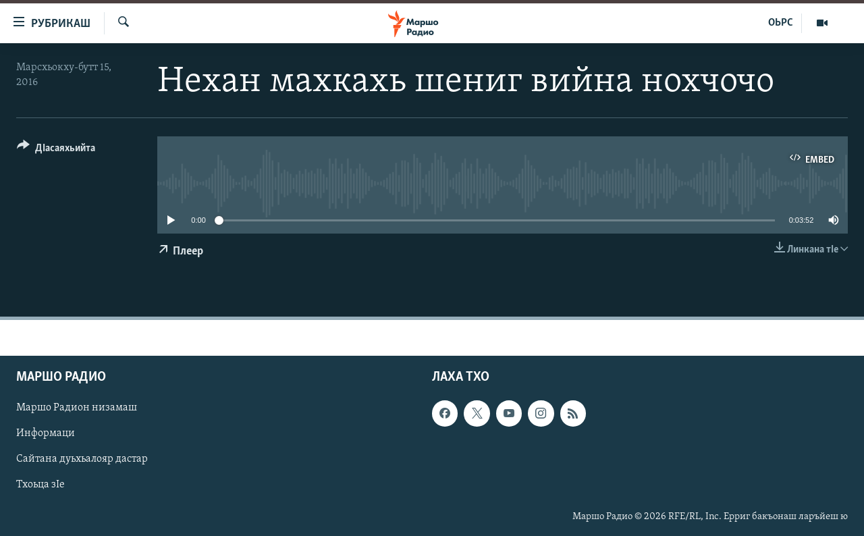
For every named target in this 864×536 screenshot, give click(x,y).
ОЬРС (780, 23)
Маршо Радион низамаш (76, 408)
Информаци (45, 434)
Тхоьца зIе (40, 485)
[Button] (56, 150)
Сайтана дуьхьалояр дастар (82, 459)
